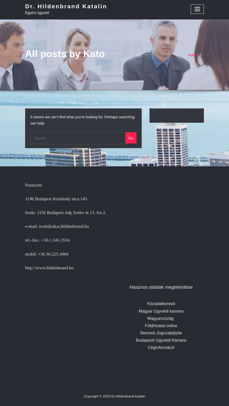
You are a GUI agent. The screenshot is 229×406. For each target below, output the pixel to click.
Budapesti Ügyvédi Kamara (161, 340)
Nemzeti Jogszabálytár (161, 333)
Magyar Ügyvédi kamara (161, 311)
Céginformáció (161, 347)
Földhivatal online (161, 326)
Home (193, 55)
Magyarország (160, 318)
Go (130, 137)
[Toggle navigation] (197, 8)
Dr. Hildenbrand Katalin (66, 6)
